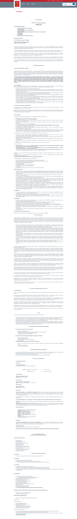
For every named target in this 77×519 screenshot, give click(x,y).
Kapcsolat (53, 0)
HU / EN (57, 0)
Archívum (48, 0)
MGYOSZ (23, 4)
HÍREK (28, 4)
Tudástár (33, 4)
